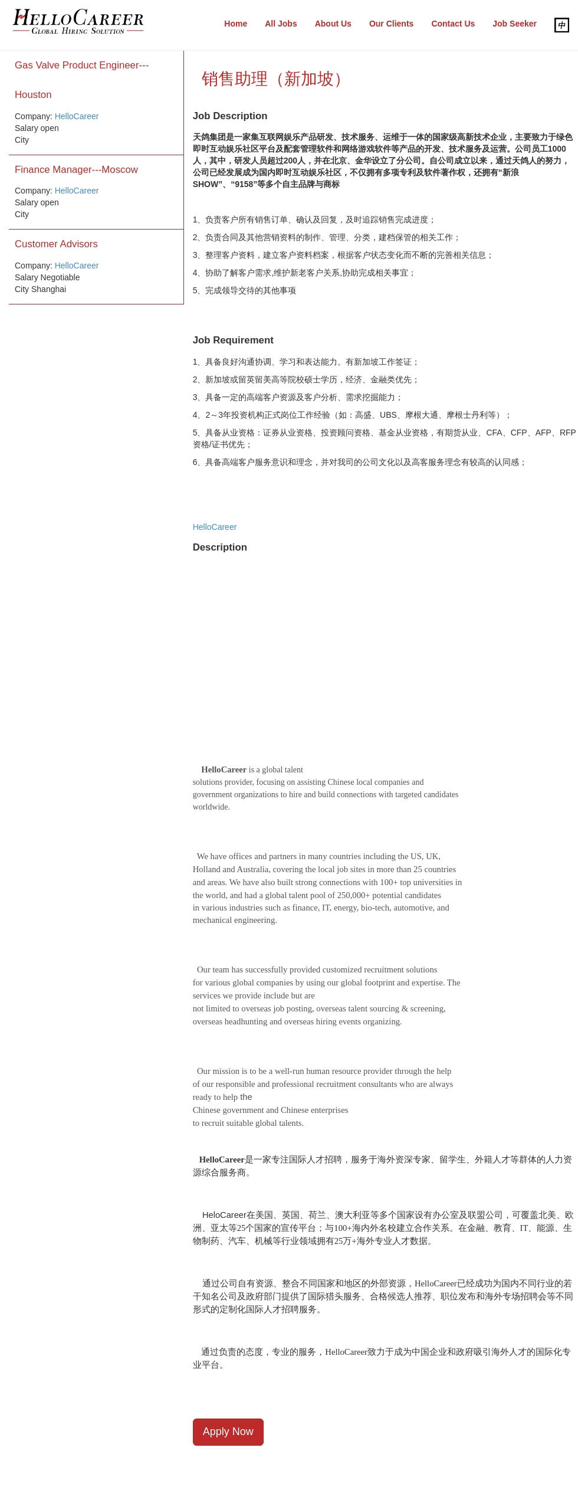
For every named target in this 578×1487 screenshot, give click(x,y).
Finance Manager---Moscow (76, 169)
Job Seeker (514, 23)
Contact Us (453, 23)
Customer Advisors (56, 244)
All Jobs (281, 23)
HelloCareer (77, 116)
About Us (333, 23)
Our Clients (391, 23)
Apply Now (228, 1431)
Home (235, 23)
